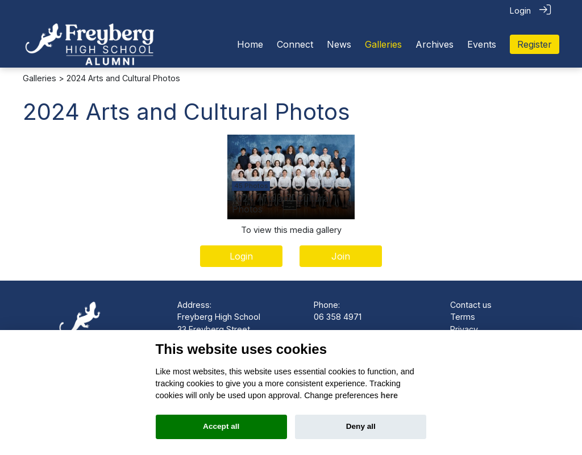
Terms (462, 316)
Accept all (221, 426)
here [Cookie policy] (389, 395)
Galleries (39, 77)
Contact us (471, 304)
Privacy (464, 328)
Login (520, 10)
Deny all (361, 426)
